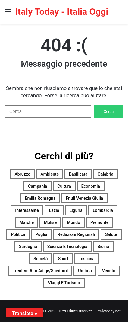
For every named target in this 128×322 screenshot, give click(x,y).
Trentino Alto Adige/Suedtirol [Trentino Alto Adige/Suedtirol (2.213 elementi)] (40, 270)
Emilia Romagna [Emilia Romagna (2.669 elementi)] (40, 198)
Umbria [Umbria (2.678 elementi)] (85, 270)
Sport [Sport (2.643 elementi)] (63, 258)
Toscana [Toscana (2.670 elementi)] (87, 258)
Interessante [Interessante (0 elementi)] (27, 210)
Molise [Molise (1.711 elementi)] (50, 222)
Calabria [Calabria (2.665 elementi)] (106, 174)
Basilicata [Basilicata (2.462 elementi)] (78, 174)
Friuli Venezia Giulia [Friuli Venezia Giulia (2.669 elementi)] (84, 198)
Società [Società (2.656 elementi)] (40, 258)
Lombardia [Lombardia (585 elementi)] (103, 210)
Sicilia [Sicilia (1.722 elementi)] (103, 246)
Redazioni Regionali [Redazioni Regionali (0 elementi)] (76, 234)
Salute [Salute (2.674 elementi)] (111, 234)
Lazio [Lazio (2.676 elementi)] (54, 210)
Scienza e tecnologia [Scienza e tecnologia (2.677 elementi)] (67, 246)
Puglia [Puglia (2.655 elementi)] (41, 234)
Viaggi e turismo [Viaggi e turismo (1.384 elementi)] (64, 282)
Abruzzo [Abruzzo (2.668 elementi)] (22, 174)
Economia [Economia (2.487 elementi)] (90, 186)
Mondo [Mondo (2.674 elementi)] (73, 222)
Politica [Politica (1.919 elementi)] (18, 234)
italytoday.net (109, 311)
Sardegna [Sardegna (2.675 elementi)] (28, 246)
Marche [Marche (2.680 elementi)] (27, 222)
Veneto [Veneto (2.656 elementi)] (108, 270)
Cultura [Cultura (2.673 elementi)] (64, 186)
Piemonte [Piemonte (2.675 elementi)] (99, 222)
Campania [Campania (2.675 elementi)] (37, 186)
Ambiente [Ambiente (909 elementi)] (50, 174)
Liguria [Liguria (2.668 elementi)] (76, 210)
